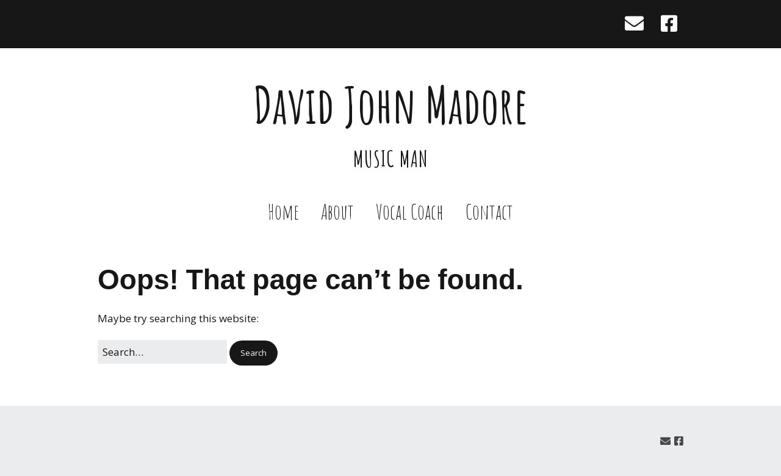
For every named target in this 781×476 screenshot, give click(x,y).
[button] (253, 353)
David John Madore (390, 104)
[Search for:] (162, 352)
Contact (489, 211)
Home (283, 211)
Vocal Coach (410, 211)
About (337, 211)
